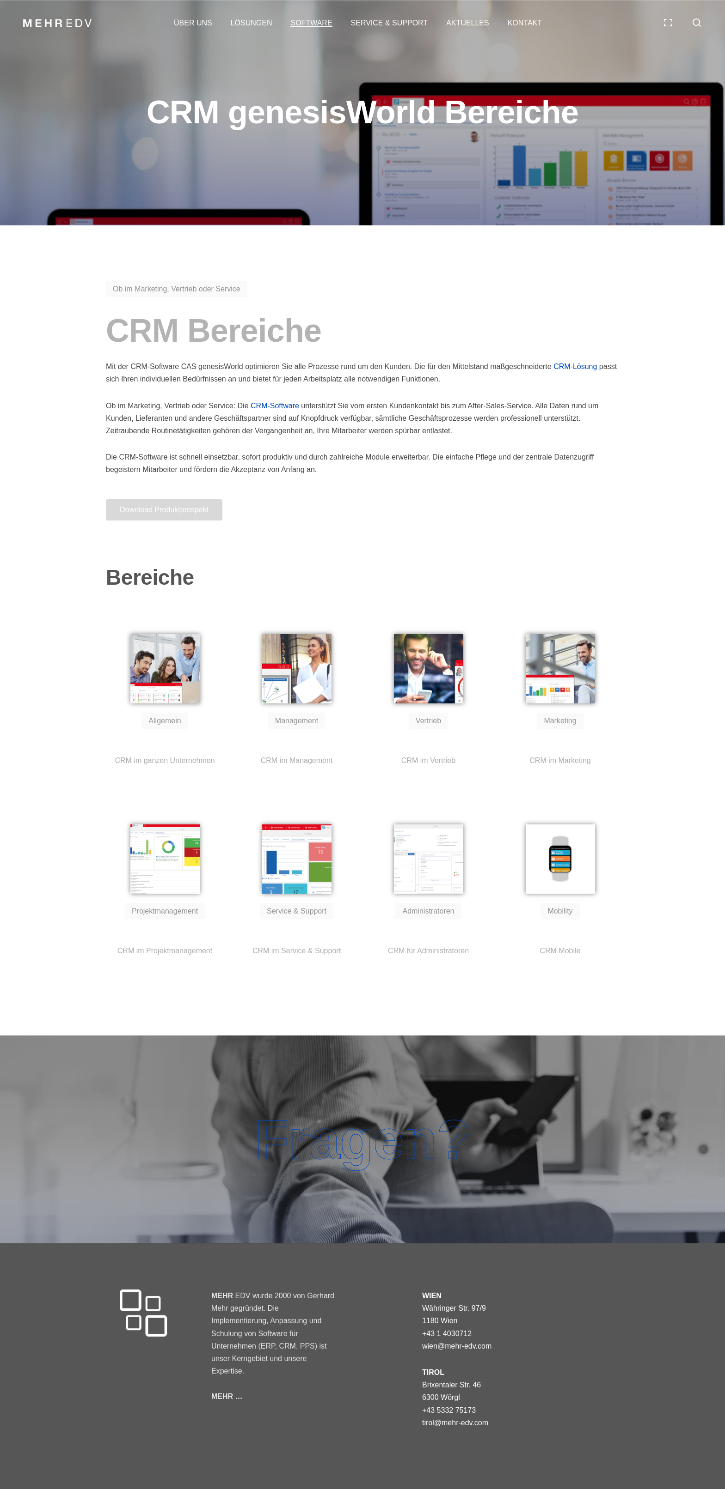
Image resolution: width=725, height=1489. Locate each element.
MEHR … (227, 1396)
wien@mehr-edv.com (457, 1346)
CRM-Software (275, 406)
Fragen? (362, 1139)
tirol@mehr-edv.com (455, 1423)
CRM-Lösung (575, 366)
